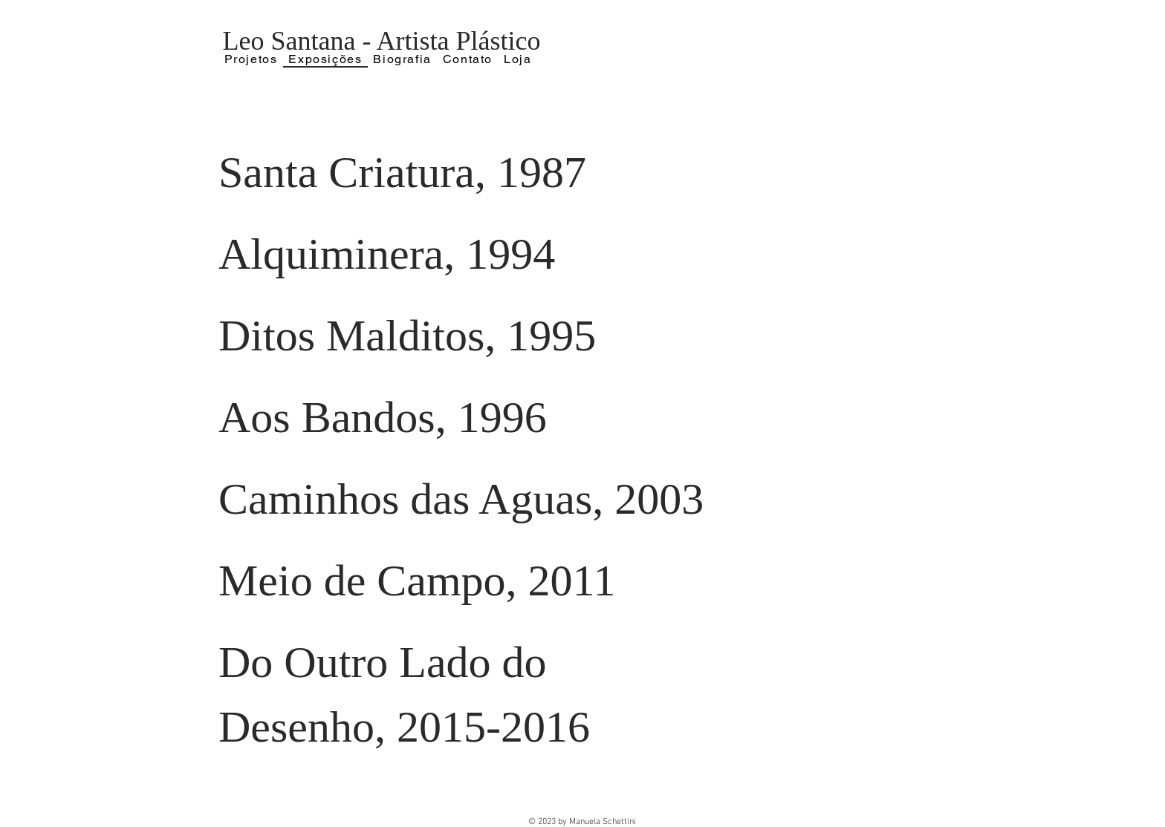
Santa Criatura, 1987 (402, 172)
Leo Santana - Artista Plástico (382, 41)
